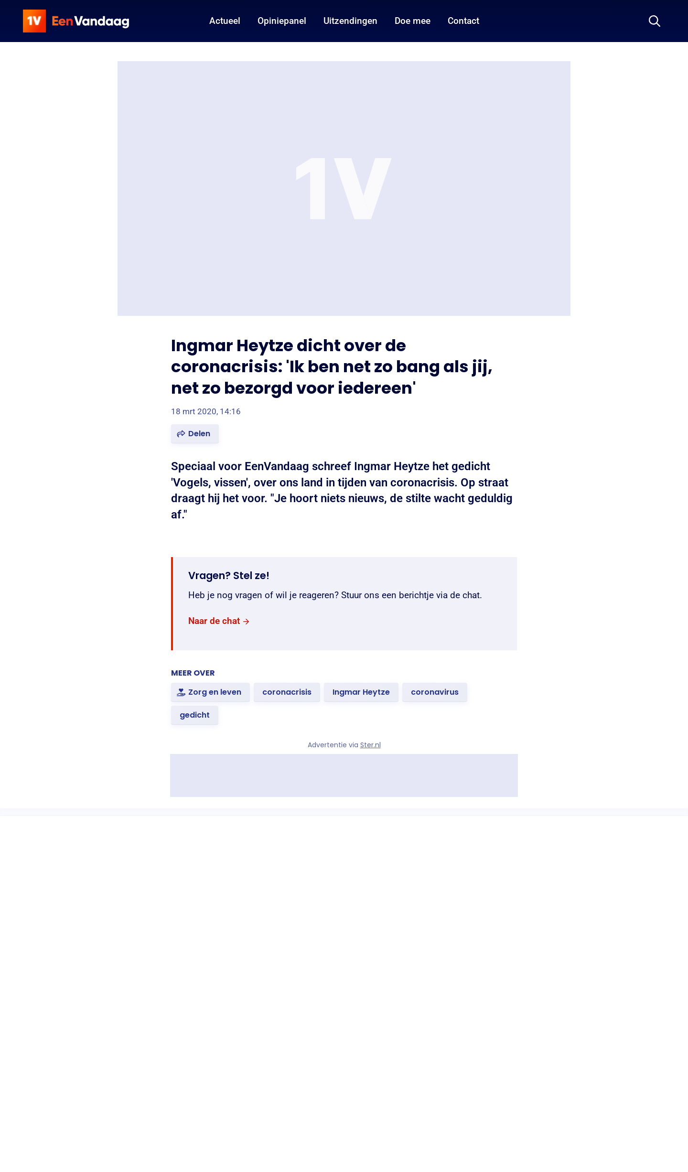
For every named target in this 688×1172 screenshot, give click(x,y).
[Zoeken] (654, 21)
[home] (76, 21)
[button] (195, 433)
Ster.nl (370, 745)
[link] (219, 621)
